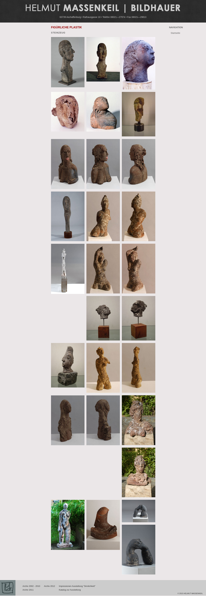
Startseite (175, 33)
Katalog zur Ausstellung (70, 590)
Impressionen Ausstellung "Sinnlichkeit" (77, 586)
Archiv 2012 (49, 586)
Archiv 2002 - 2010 (31, 586)
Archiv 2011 (28, 590)
